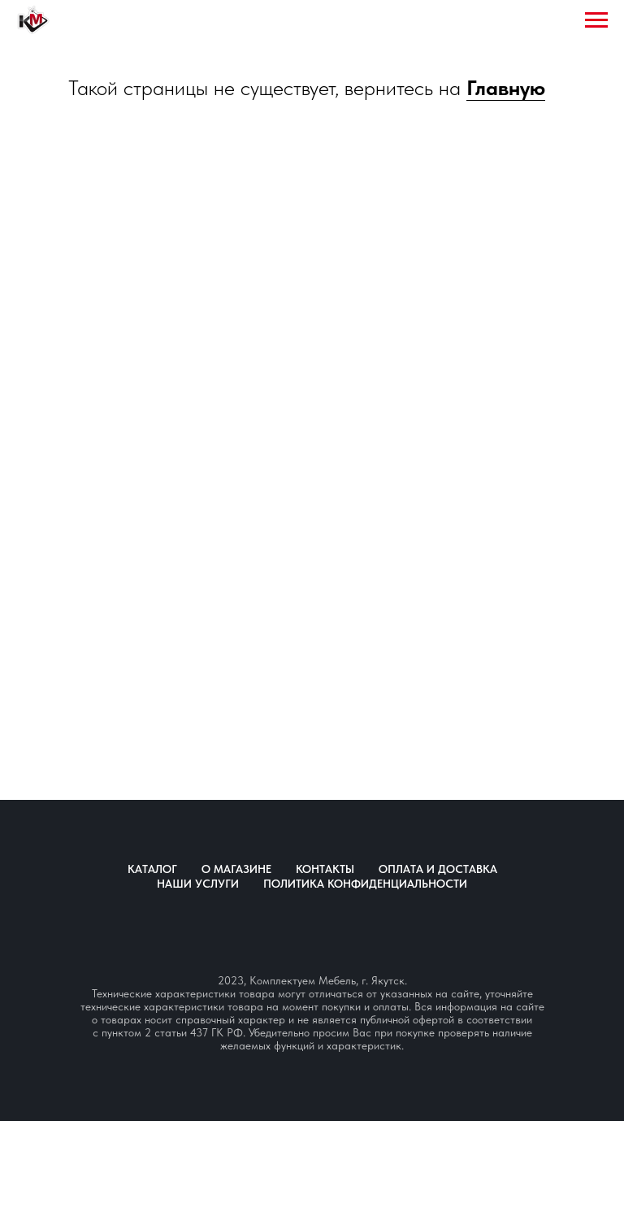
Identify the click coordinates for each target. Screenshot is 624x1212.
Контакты (325, 868)
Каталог (152, 868)
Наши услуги (198, 883)
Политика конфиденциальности (365, 883)
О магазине (236, 868)
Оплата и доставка (438, 868)
